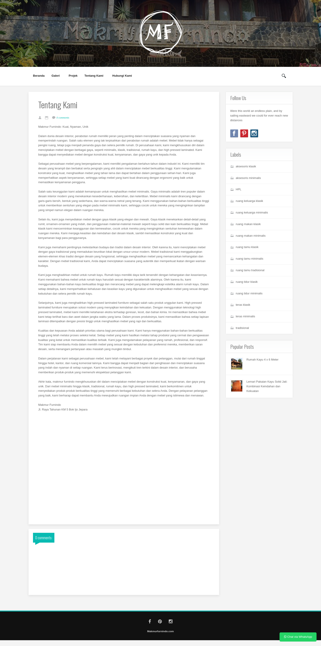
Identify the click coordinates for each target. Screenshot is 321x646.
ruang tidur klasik (247, 281)
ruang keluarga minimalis (252, 212)
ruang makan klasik (248, 224)
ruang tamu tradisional (250, 270)
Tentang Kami (94, 76)
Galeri (56, 76)
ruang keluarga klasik (249, 201)
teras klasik (243, 304)
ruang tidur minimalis (249, 293)
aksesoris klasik (246, 166)
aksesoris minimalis (248, 178)
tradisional (242, 328)
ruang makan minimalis (251, 235)
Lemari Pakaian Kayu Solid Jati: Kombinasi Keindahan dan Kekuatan (267, 386)
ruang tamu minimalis (249, 258)
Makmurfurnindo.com (160, 637)
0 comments (64, 118)
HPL (238, 189)
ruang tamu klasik (247, 247)
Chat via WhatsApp (298, 636)
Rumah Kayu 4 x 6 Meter (263, 359)
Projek (73, 75)
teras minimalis (245, 316)
